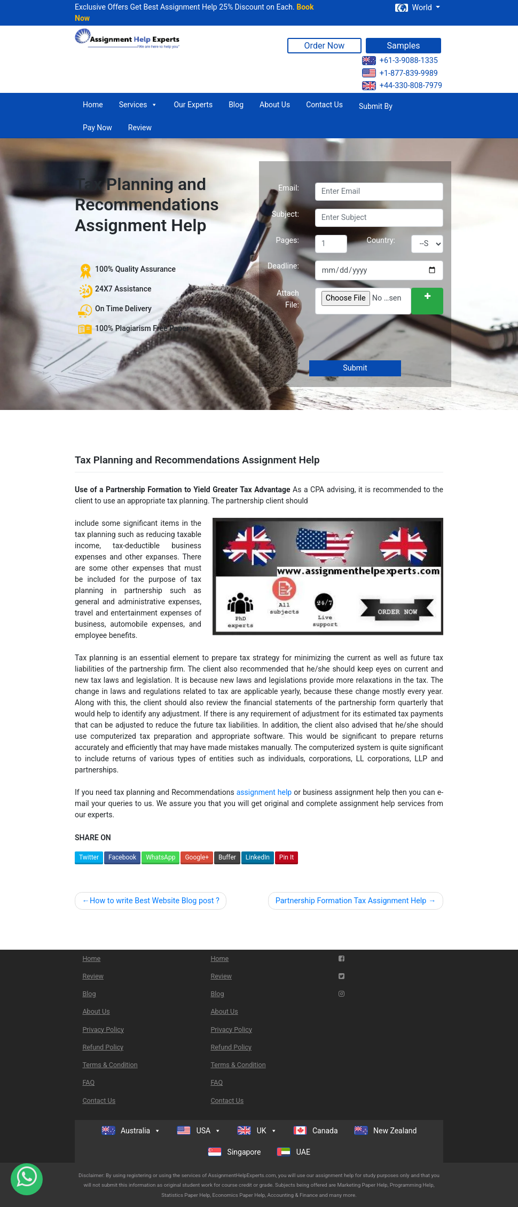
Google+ (197, 857)
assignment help (264, 792)
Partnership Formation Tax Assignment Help (351, 900)
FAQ (88, 1082)
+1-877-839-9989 (400, 72)
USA (199, 1130)
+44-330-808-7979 (402, 85)
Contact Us (324, 104)
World (414, 7)
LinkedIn (258, 857)
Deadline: (283, 266)
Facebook (122, 857)
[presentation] (395, 338)
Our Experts (193, 104)
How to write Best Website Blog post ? (154, 900)
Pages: (287, 240)
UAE (293, 1151)
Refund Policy (102, 1047)
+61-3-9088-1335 (400, 60)
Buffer (227, 857)
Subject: (285, 214)
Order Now (324, 46)
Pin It (286, 857)
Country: (381, 240)
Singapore (234, 1151)
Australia (131, 1130)
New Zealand (385, 1130)
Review (140, 127)
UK (257, 1130)
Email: (288, 188)
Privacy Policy (103, 1029)
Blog (236, 104)
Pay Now (97, 127)
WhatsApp (160, 857)
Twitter (89, 857)
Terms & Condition (109, 1065)
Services (138, 104)
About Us (275, 104)
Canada (315, 1130)
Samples (403, 46)
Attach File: (288, 299)
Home (93, 104)
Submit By (376, 106)
